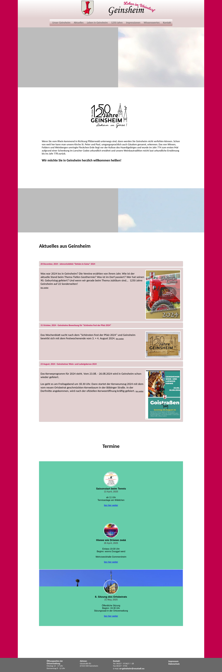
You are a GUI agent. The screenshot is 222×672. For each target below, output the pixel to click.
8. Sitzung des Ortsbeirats (111, 596)
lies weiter (44, 288)
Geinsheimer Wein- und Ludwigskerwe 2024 (77, 364)
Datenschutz (174, 664)
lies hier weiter (111, 505)
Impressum (173, 661)
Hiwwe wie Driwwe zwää (111, 540)
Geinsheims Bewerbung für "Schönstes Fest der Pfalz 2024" (84, 325)
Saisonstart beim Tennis (111, 488)
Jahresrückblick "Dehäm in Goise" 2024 (77, 264)
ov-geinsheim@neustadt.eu (131, 668)
